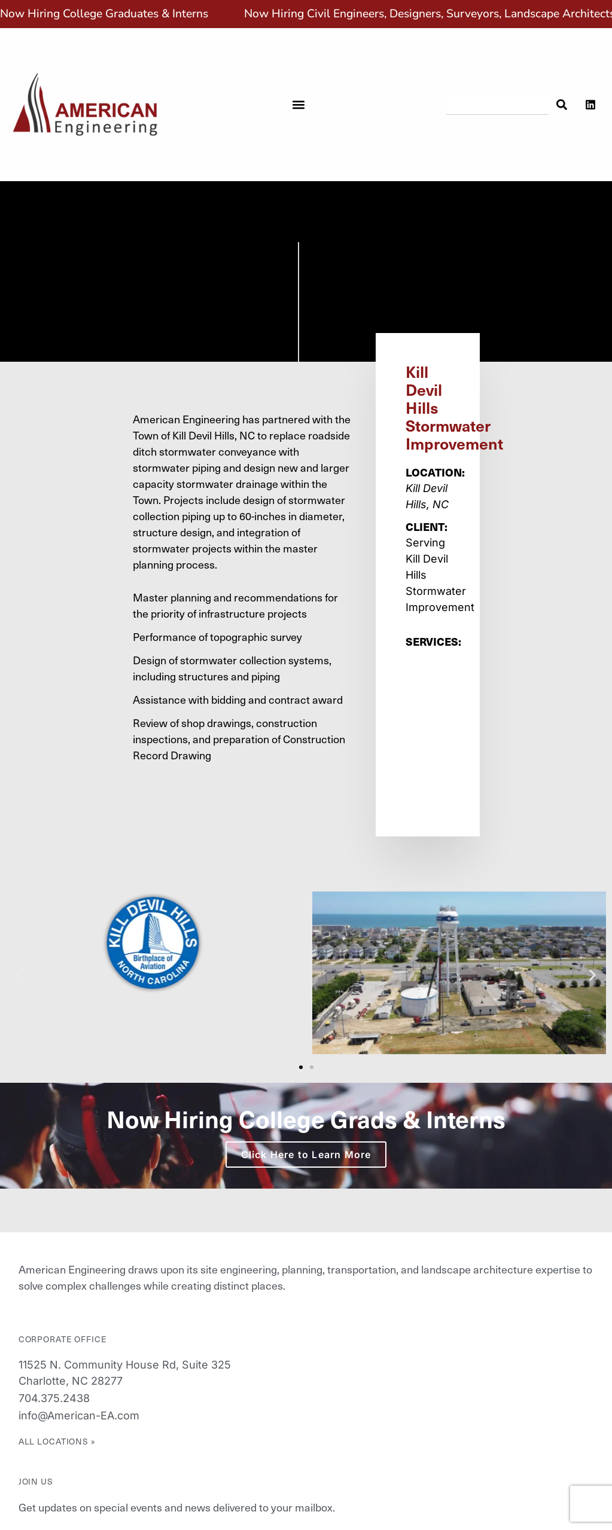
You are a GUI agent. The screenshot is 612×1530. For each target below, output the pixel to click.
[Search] (561, 104)
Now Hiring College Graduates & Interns (104, 14)
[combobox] (497, 104)
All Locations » (57, 1441)
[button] (299, 104)
